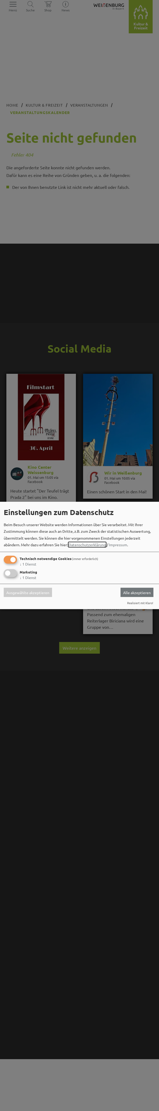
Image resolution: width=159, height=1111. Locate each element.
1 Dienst (28, 564)
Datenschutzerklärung (87, 544)
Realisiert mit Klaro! (140, 603)
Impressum (118, 544)
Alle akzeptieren (137, 592)
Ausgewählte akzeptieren (27, 592)
